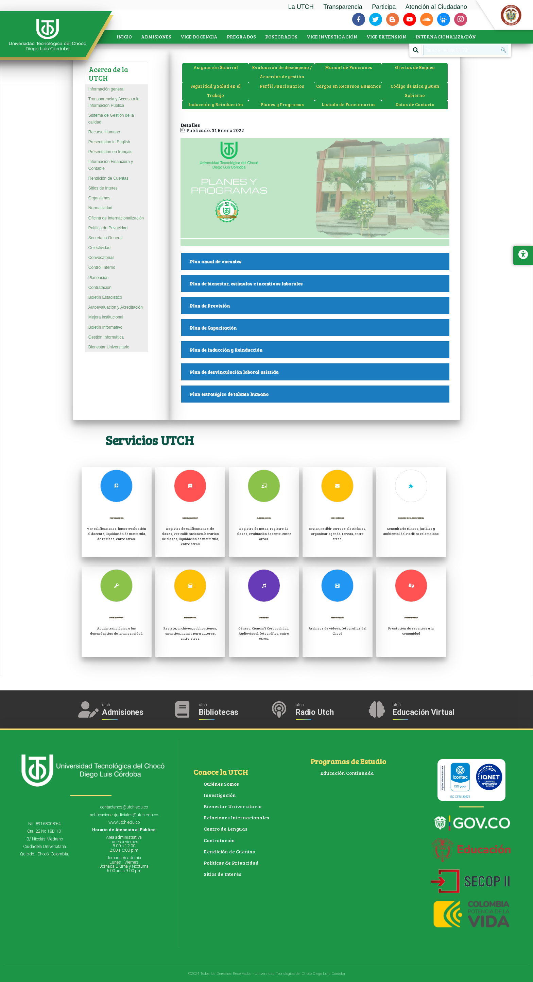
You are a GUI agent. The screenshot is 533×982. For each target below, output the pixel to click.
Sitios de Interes (103, 188)
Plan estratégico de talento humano (319, 394)
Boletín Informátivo (105, 327)
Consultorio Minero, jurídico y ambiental (411, 519)
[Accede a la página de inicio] (51, 35)
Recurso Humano (104, 132)
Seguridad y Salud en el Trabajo (215, 90)
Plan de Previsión (319, 305)
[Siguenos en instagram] (460, 19)
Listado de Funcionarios (349, 104)
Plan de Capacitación (319, 327)
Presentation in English (109, 142)
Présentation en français (110, 151)
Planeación (98, 277)
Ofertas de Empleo (415, 67)
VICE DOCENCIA (199, 36)
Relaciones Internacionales (236, 817)
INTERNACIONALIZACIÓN (445, 36)
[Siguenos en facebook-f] (358, 19)
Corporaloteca (263, 616)
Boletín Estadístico (105, 297)
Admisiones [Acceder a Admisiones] (122, 712)
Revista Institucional (190, 616)
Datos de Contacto (414, 104)
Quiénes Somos (221, 784)
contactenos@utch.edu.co (124, 806)
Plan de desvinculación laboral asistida (319, 371)
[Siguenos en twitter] (375, 19)
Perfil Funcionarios (282, 86)
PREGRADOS (241, 36)
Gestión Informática (106, 337)
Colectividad (99, 247)
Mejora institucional (105, 317)
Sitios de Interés (222, 874)
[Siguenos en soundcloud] (426, 19)
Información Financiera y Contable (110, 164)
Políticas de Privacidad (231, 863)
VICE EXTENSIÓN (386, 36)
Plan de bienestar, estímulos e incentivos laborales (319, 283)
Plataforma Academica (116, 519)
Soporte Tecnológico (116, 616)
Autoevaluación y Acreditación (115, 307)
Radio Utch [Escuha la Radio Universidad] (315, 712)
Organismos (99, 198)
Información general (106, 89)
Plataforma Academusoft (190, 519)
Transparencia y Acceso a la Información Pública (113, 102)
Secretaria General (105, 237)
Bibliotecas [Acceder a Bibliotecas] (218, 712)
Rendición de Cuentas (108, 178)
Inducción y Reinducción (215, 104)
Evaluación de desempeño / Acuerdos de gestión (282, 72)
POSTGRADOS (281, 36)
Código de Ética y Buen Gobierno (415, 90)
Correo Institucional (337, 516)
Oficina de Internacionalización (116, 218)
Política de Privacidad (107, 228)
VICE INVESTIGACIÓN (332, 36)
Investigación (220, 795)
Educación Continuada (347, 773)
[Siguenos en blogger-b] (392, 19)
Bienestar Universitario (109, 347)
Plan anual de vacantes (319, 261)
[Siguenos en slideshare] (443, 19)
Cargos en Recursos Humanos (348, 86)
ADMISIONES (156, 36)
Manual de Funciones (348, 67)
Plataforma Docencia (264, 516)
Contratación (99, 287)
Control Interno (101, 267)
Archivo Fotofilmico (337, 616)
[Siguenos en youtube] (409, 19)
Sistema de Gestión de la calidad (111, 118)
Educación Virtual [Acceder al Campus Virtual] (423, 712)
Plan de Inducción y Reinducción (319, 349)
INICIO (124, 36)
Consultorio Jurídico (411, 616)
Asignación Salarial (215, 67)
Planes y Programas (282, 104)
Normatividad (100, 208)
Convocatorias (101, 257)
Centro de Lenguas (225, 828)
